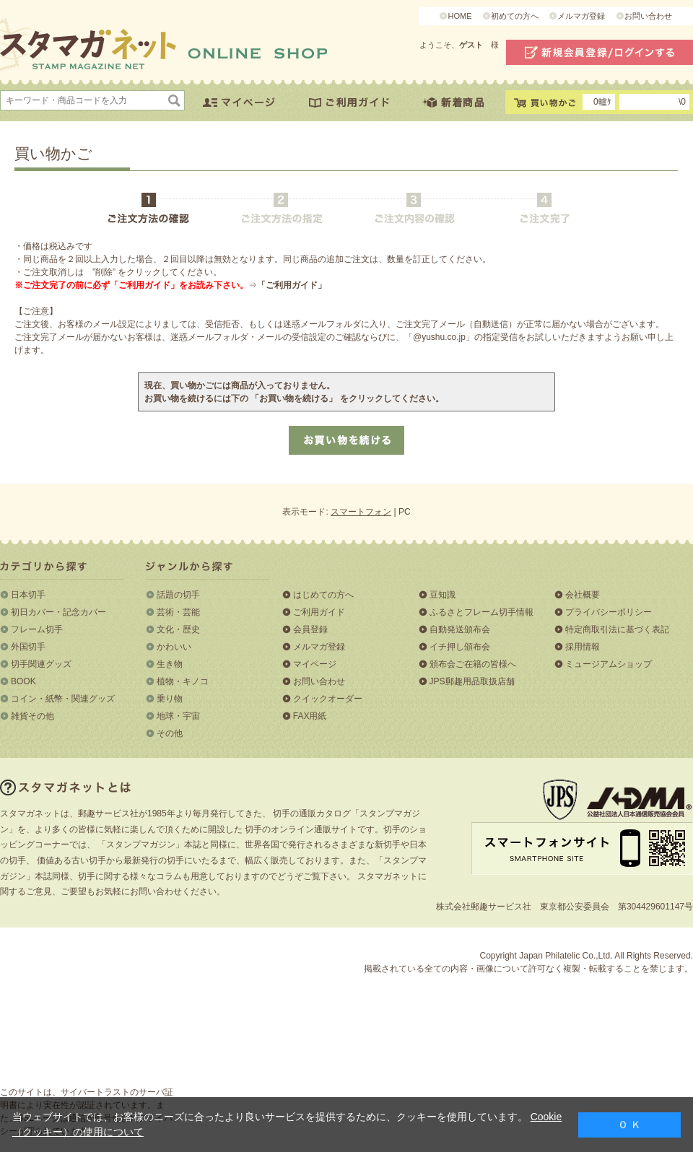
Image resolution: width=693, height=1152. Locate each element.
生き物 (170, 664)
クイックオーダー (327, 699)
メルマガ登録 (581, 16)
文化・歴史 (178, 629)
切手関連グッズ (41, 664)
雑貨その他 (32, 716)
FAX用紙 (310, 716)
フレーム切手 (37, 629)
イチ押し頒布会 (460, 647)
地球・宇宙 (178, 716)
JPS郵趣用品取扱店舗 (472, 681)
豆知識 (443, 595)
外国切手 (28, 647)
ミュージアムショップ (608, 664)
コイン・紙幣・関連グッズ (63, 699)
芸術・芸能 (178, 612)
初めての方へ (515, 16)
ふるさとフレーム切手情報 (481, 612)
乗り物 (170, 699)
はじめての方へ (323, 595)
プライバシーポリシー (608, 612)
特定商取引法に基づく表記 (617, 629)
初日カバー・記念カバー (58, 612)
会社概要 (582, 595)
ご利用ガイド (319, 612)
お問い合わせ (648, 16)
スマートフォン (361, 512)
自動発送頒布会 (460, 629)
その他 (170, 733)
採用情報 (582, 647)
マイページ (314, 664)
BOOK (23, 681)
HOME (459, 16)
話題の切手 (178, 595)
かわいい (174, 647)
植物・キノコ (183, 681)
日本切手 (28, 595)
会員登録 (310, 629)
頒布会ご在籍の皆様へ (473, 664)
